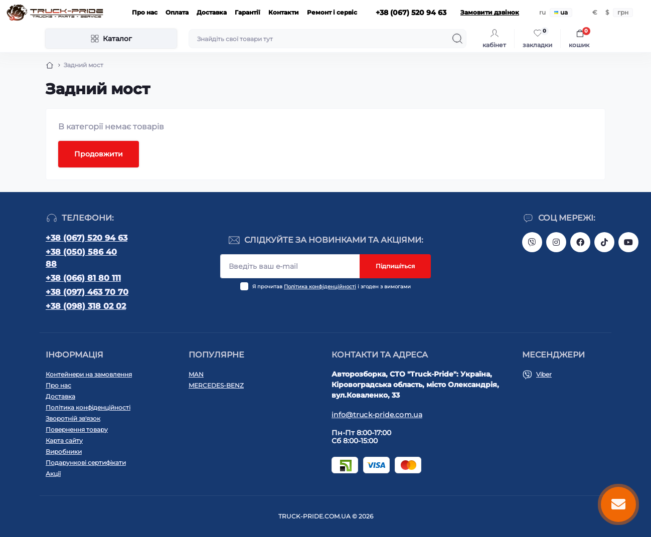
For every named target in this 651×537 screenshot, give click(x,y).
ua (561, 12)
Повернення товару (77, 429)
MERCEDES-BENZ (216, 385)
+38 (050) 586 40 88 (81, 258)
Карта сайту (64, 440)
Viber (544, 374)
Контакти (283, 12)
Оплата (177, 12)
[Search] (457, 38)
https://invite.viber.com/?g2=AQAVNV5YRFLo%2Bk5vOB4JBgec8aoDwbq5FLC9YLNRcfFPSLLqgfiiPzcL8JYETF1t (532, 242)
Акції (53, 473)
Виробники (64, 451)
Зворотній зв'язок (73, 418)
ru (542, 12)
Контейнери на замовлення (89, 374)
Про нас (144, 12)
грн (622, 12)
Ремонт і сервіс (332, 12)
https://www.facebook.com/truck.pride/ (580, 242)
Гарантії (247, 12)
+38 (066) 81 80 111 (83, 278)
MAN (196, 374)
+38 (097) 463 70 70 (87, 292)
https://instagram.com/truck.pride (556, 242)
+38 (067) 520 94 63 (86, 238)
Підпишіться (395, 266)
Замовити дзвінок (489, 12)
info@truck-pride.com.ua (377, 414)
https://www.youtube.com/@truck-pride (628, 242)
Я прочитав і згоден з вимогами (331, 286)
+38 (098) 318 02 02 (86, 306)
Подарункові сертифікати (86, 462)
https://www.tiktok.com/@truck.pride (604, 242)
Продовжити (98, 153)
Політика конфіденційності (320, 286)
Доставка (212, 12)
